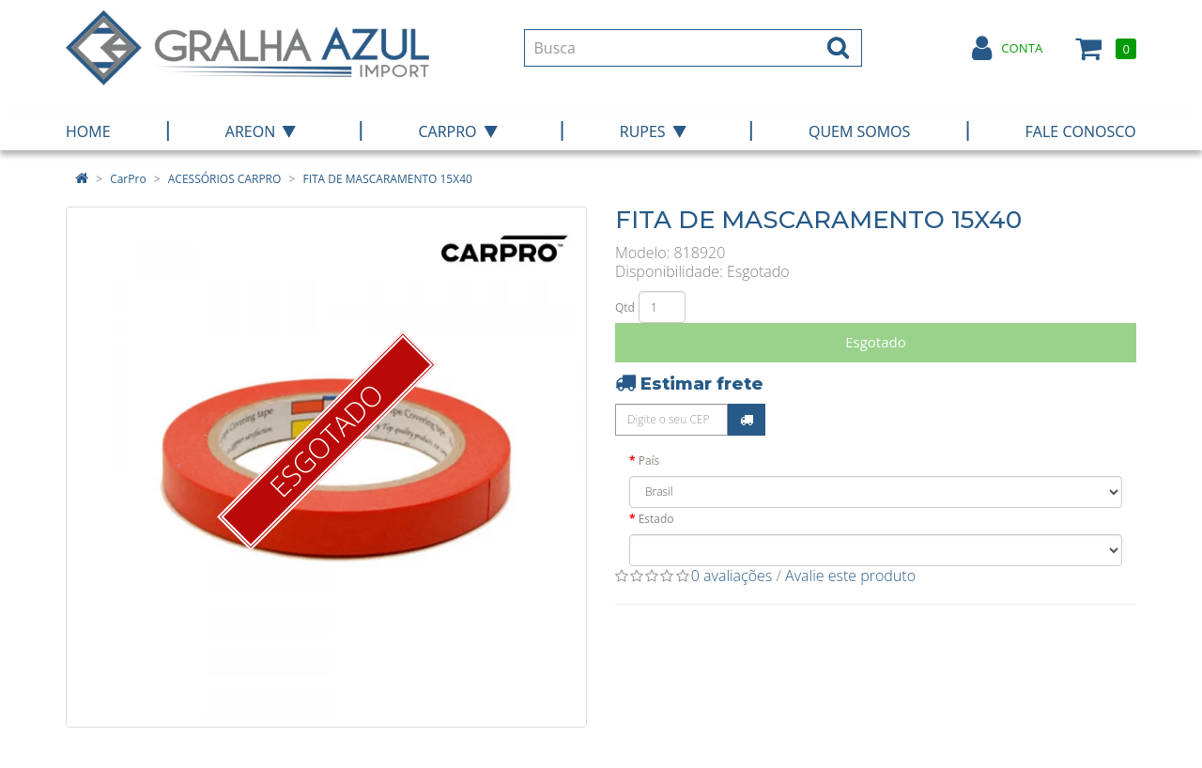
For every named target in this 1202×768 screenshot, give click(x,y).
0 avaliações (732, 575)
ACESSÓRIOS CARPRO (225, 179)
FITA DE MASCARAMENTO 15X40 (386, 179)
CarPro (128, 179)
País (649, 460)
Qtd (625, 307)
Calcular (746, 419)
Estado (656, 519)
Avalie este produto (850, 575)
